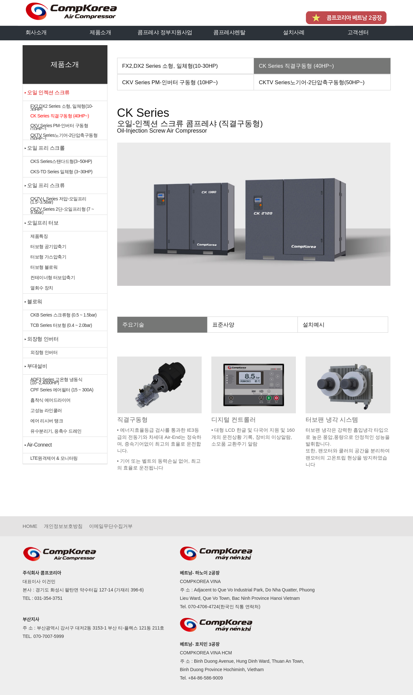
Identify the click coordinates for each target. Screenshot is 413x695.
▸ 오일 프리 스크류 (45, 185)
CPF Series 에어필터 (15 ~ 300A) (61, 389)
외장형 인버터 (43, 352)
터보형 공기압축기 (48, 246)
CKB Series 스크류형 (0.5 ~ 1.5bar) (63, 314)
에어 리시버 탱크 (46, 420)
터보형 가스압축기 (48, 256)
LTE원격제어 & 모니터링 (54, 458)
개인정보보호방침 (63, 526)
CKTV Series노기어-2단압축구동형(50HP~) (63, 136)
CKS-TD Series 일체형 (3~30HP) (61, 171)
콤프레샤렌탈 (229, 32)
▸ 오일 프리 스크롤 (45, 148)
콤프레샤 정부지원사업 (164, 32)
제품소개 (100, 32)
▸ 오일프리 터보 (41, 223)
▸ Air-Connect (38, 445)
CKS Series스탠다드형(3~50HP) (61, 161)
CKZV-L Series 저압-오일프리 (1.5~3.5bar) (58, 200)
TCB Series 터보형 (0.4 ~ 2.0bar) (61, 325)
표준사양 (223, 325)
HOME (30, 526)
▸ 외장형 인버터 (41, 339)
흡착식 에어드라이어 (50, 400)
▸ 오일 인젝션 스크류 (47, 92)
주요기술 (133, 325)
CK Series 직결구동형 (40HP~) (59, 115)
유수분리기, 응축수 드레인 (56, 431)
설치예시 (314, 325)
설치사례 (293, 32)
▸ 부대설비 (36, 366)
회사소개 (36, 32)
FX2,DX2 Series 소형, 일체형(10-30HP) (61, 107)
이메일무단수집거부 (111, 526)
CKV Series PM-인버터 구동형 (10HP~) (59, 126)
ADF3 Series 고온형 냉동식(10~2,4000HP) (56, 381)
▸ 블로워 (33, 301)
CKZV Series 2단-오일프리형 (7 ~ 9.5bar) (62, 210)
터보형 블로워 (43, 267)
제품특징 (39, 236)
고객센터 (358, 32)
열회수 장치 (41, 287)
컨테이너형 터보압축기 (52, 277)
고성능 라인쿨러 (46, 410)
